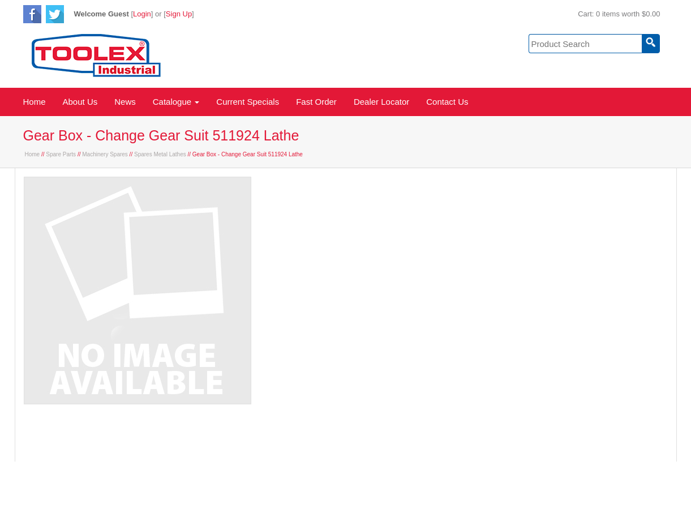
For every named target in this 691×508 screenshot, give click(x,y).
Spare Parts (61, 154)
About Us (80, 101)
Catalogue (176, 101)
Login (142, 14)
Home (34, 101)
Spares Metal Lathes (160, 154)
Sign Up (179, 14)
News (125, 101)
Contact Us (447, 101)
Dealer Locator (381, 101)
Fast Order (316, 101)
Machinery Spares (105, 154)
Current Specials (247, 101)
